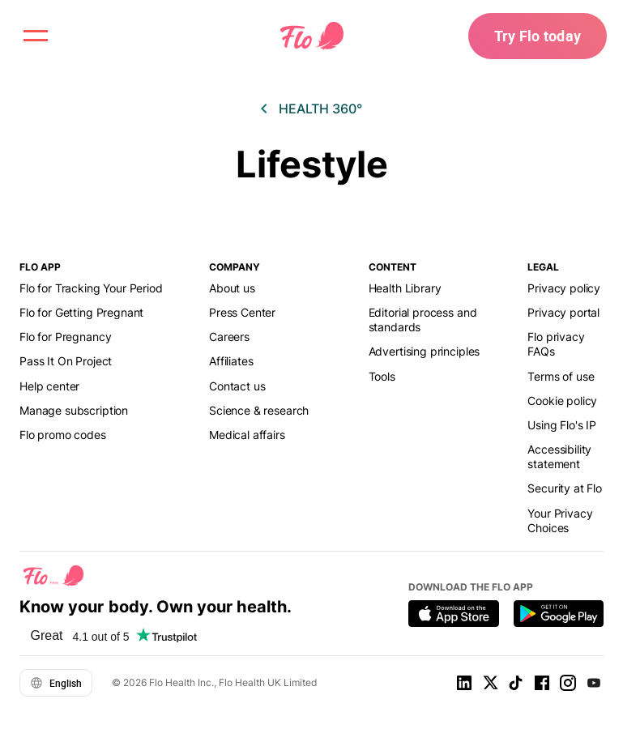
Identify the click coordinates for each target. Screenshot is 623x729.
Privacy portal (563, 312)
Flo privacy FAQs (555, 344)
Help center (49, 386)
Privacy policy (563, 288)
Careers (229, 336)
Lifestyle (312, 164)
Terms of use (560, 376)
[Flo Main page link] (312, 36)
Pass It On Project (65, 361)
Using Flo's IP (561, 425)
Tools (382, 376)
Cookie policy (562, 400)
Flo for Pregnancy (65, 336)
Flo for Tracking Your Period (91, 288)
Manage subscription (73, 410)
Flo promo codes (62, 434)
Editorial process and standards (423, 319)
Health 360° (320, 108)
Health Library (405, 288)
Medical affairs (247, 434)
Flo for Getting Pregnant (81, 312)
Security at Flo (564, 488)
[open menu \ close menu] (35, 35)
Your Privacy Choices (559, 520)
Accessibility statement (559, 456)
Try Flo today (537, 35)
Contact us (237, 386)
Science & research (259, 410)
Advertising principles (424, 351)
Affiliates (231, 361)
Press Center (242, 312)
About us (232, 288)
